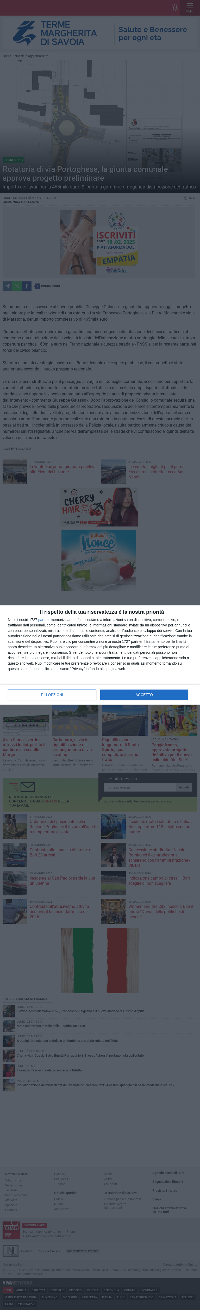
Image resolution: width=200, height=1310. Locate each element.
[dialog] (100, 655)
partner (44, 620)
